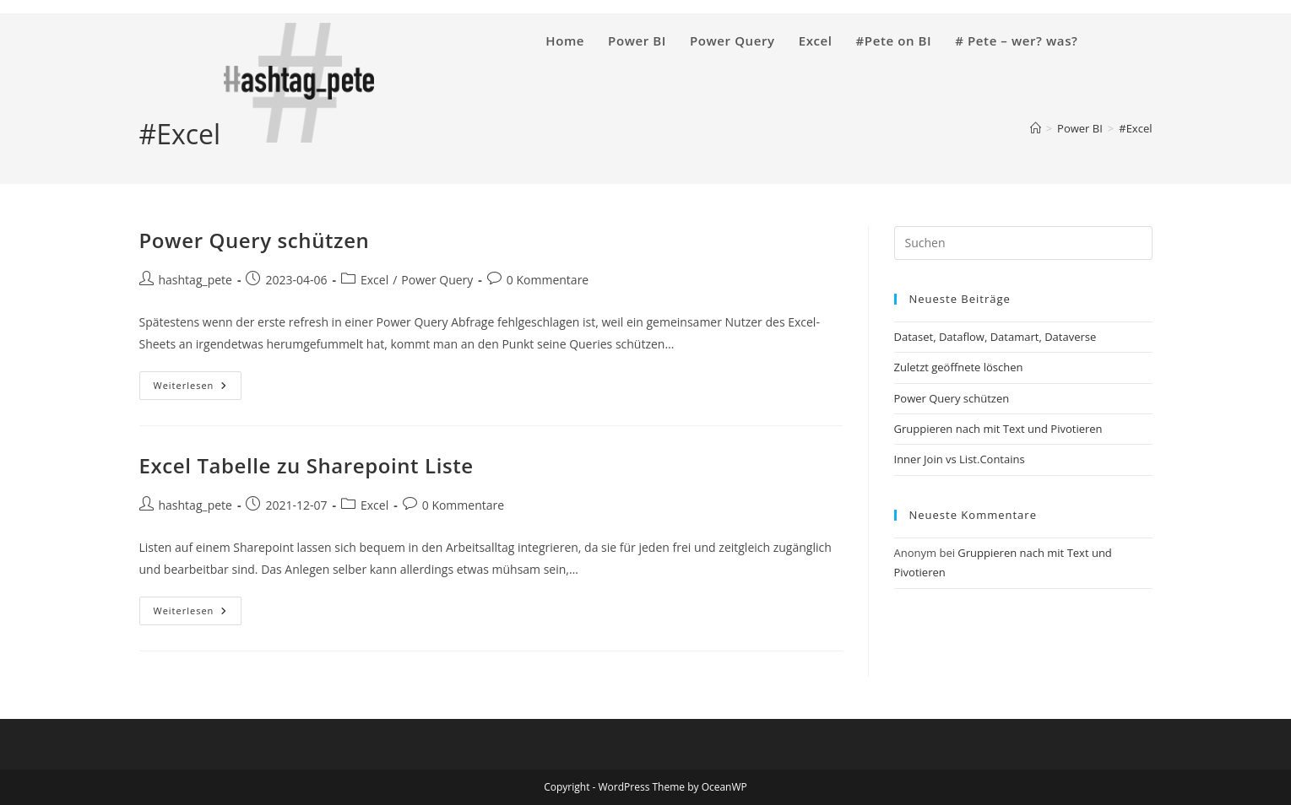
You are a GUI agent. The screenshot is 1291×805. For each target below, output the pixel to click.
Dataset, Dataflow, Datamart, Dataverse (995, 336)
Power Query (437, 280)
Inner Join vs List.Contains (959, 459)
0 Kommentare (548, 280)
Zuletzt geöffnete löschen (958, 367)
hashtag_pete (195, 280)
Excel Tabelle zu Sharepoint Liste (306, 465)
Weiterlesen (198, 388)
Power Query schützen (254, 240)
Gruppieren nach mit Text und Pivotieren (998, 428)
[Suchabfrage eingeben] (1023, 243)
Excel (374, 280)
